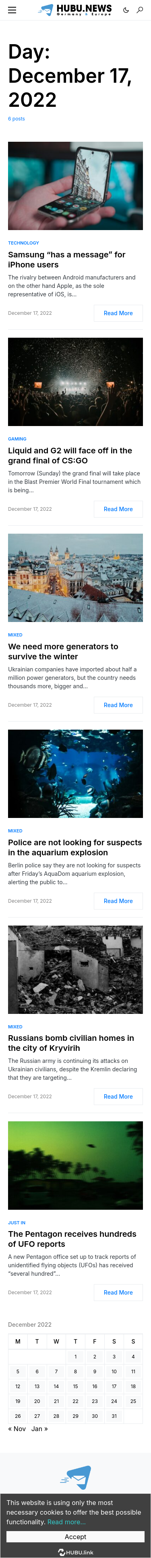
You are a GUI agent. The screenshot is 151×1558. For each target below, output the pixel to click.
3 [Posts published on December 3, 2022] (114, 1357)
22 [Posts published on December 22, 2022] (75, 1401)
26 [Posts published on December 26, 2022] (18, 1416)
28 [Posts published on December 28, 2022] (57, 1416)
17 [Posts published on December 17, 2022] (114, 1386)
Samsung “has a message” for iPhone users (67, 259)
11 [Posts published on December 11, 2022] (133, 1371)
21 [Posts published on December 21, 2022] (56, 1401)
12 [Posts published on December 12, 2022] (17, 1386)
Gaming (17, 439)
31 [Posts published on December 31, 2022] (114, 1416)
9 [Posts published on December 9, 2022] (94, 1371)
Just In (16, 1223)
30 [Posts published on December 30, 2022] (95, 1416)
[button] (12, 10)
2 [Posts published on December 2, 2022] (94, 1357)
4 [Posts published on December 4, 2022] (133, 1357)
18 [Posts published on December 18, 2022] (133, 1386)
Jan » (39, 1429)
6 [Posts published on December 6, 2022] (36, 1371)
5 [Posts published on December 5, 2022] (18, 1371)
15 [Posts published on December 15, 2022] (75, 1386)
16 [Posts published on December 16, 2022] (94, 1386)
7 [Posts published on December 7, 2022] (56, 1371)
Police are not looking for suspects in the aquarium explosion (75, 847)
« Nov (17, 1429)
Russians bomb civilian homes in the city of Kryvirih (71, 1043)
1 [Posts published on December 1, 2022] (75, 1357)
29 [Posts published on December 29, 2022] (75, 1416)
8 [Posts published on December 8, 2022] (75, 1371)
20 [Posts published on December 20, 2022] (37, 1401)
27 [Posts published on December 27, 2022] (37, 1416)
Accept (76, 1537)
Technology (23, 243)
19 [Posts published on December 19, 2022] (17, 1401)
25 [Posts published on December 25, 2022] (133, 1401)
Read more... (67, 1522)
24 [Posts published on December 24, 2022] (114, 1401)
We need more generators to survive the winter (63, 651)
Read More (118, 313)
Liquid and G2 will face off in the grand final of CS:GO (70, 455)
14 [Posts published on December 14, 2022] (56, 1386)
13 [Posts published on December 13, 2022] (37, 1386)
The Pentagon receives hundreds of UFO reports (72, 1239)
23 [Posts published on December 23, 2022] (95, 1401)
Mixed (15, 635)
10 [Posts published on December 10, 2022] (114, 1371)
